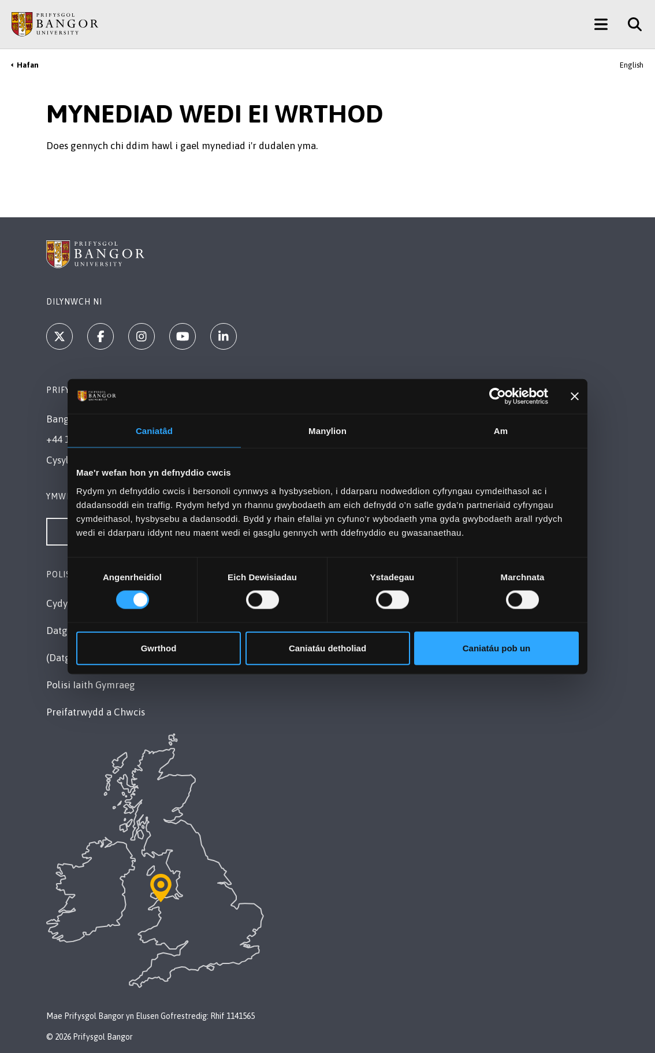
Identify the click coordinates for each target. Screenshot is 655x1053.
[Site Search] (630, 24)
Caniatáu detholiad (327, 647)
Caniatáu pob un (497, 647)
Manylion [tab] (327, 431)
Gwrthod (159, 647)
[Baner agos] (575, 396)
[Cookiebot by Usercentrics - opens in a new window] (497, 396)
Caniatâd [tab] (154, 431)
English (631, 65)
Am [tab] (501, 431)
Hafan (28, 65)
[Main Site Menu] (601, 24)
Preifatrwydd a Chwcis (95, 712)
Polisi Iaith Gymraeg (90, 685)
